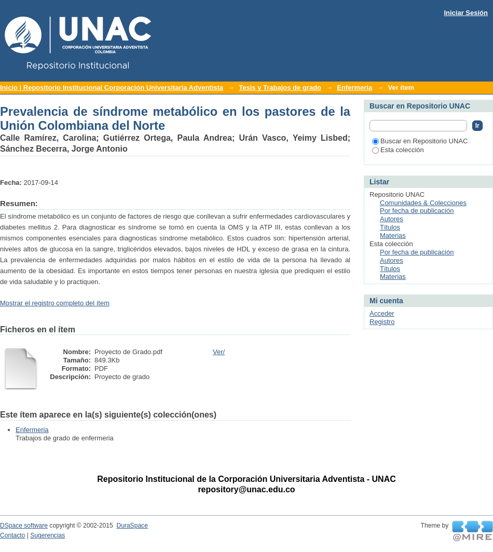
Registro (381, 322)
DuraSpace (131, 525)
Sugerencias (47, 535)
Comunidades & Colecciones (423, 203)
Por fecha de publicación (417, 210)
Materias (393, 235)
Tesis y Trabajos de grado (280, 87)
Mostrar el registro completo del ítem (54, 303)
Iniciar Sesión (466, 13)
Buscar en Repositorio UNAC (420, 141)
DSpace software (24, 525)
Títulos (390, 227)
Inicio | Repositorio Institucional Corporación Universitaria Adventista (111, 87)
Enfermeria (354, 87)
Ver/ (219, 352)
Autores (391, 219)
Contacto (12, 535)
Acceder (381, 313)
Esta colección (398, 150)
